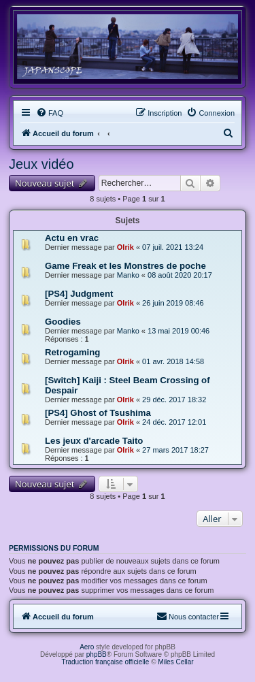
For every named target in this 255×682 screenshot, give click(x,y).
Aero (87, 647)
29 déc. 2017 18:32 (174, 399)
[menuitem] (49, 113)
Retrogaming (72, 352)
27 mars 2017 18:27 (175, 450)
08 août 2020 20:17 (180, 275)
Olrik (125, 247)
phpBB (96, 654)
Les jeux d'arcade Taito (94, 441)
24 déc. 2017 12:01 (174, 422)
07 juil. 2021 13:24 (172, 247)
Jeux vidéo (41, 164)
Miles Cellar (175, 662)
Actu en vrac (72, 238)
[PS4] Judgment (79, 294)
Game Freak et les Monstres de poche (125, 266)
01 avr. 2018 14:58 (173, 361)
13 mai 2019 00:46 (178, 331)
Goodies (63, 321)
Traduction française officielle (105, 662)
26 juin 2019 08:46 (173, 303)
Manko (128, 275)
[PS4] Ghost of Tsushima (98, 413)
